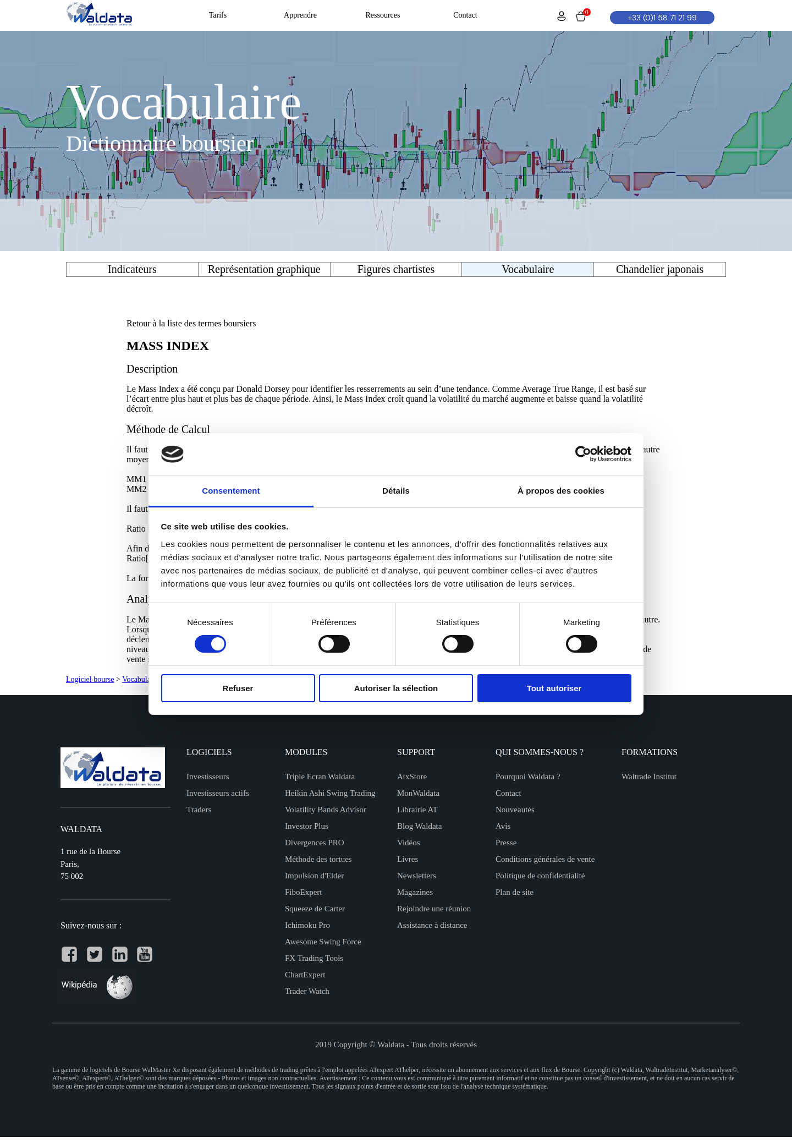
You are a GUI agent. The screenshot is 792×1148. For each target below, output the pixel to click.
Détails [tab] (396, 490)
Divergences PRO (314, 842)
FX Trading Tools (314, 958)
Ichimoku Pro (307, 925)
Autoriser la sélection (396, 688)
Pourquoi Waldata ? (528, 776)
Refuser (238, 688)
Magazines (415, 892)
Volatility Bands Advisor (325, 809)
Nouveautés (515, 809)
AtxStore (412, 776)
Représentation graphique (264, 269)
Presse (506, 842)
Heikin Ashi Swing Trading (330, 793)
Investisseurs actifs (217, 793)
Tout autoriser (554, 688)
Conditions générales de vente (545, 859)
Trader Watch (307, 991)
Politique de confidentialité (540, 875)
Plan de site (515, 892)
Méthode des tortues (318, 859)
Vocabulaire (140, 679)
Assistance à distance (432, 925)
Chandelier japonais (659, 269)
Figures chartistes (396, 269)
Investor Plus (306, 826)
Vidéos (408, 842)
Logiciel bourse (90, 679)
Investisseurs (207, 776)
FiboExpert (303, 892)
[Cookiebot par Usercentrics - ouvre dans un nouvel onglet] (583, 454)
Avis (503, 826)
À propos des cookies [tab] (561, 490)
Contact (508, 793)
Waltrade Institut (649, 776)
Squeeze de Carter (315, 908)
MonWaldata (418, 793)
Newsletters (416, 875)
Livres (407, 859)
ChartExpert (305, 974)
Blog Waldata (419, 826)
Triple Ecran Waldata (320, 776)
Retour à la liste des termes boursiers (191, 323)
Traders (198, 809)
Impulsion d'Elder (314, 875)
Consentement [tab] (231, 490)
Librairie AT (417, 809)
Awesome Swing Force (323, 941)
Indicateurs (132, 269)
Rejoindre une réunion (434, 908)
